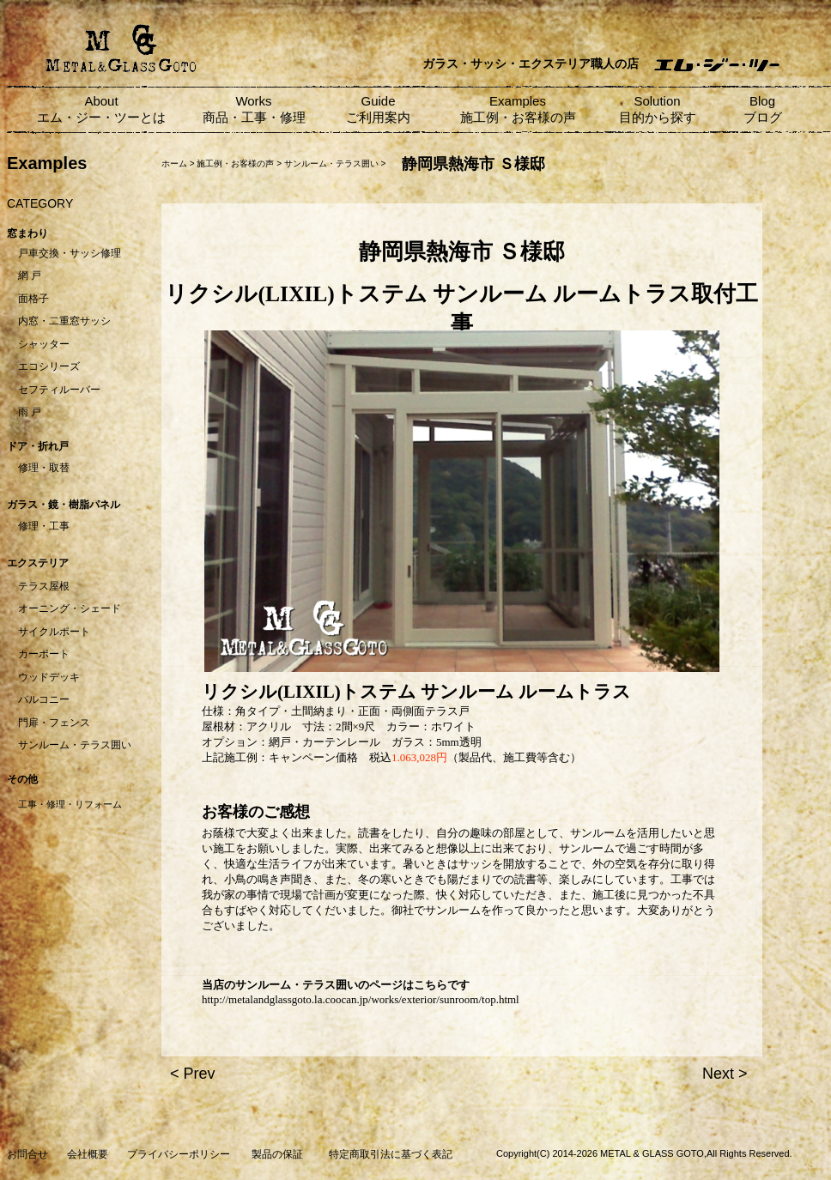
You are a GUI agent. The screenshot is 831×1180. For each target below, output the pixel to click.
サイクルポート (54, 632)
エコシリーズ (49, 366)
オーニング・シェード (69, 608)
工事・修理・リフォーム (70, 804)
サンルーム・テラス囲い (74, 745)
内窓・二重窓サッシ (64, 321)
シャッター (44, 344)
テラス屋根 (44, 586)
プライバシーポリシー (178, 1154)
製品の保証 (277, 1154)
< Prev (192, 1073)
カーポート (44, 654)
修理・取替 (44, 468)
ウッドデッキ (49, 677)
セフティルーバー (59, 390)
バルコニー (44, 699)
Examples (47, 163)
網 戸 (29, 275)
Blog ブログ (762, 109)
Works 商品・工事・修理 (254, 109)
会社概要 (87, 1154)
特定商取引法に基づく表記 (390, 1154)
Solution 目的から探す (657, 109)
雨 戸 (29, 412)
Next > (725, 1073)
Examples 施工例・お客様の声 (518, 109)
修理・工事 (44, 526)
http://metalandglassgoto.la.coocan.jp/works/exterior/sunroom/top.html (360, 999)
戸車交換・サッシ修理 (69, 253)
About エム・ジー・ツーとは (101, 109)
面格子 (33, 299)
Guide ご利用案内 (378, 109)
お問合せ (27, 1154)
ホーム (174, 163)
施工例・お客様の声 (235, 163)
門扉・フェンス (54, 723)
